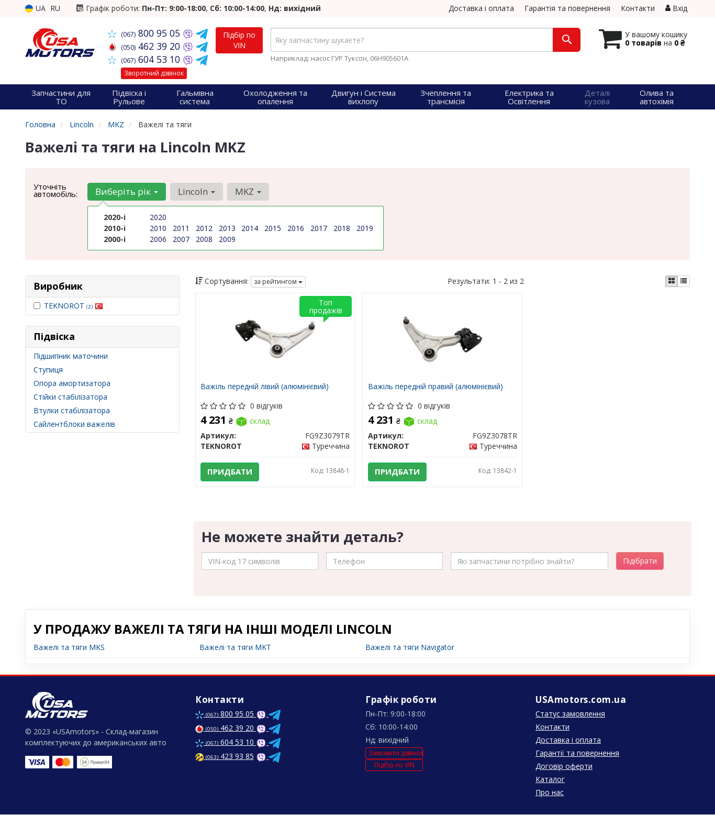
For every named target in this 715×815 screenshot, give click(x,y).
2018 (341, 228)
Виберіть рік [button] (126, 191)
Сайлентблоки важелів (74, 424)
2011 (181, 228)
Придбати (230, 472)
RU (55, 8)
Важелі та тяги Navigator (409, 648)
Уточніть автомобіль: (55, 190)
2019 (364, 228)
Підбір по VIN (239, 40)
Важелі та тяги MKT (235, 648)
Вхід (676, 8)
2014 (249, 228)
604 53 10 (145, 59)
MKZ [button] (248, 191)
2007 (181, 239)
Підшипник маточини (70, 356)
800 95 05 (145, 33)
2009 (227, 239)
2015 (272, 228)
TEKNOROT (73, 306)
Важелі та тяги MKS (69, 648)
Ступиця (48, 370)
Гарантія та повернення (567, 8)
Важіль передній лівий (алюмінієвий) (265, 386)
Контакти (638, 8)
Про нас (549, 793)
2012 (204, 228)
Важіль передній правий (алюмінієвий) (435, 386)
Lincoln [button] (196, 191)
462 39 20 (145, 46)
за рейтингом (278, 281)
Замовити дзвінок (395, 752)
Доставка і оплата (481, 8)
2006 (158, 239)
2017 (318, 228)
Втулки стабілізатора (71, 410)
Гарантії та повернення (577, 753)
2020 (158, 217)
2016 (295, 228)
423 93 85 (224, 757)
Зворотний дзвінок (154, 73)
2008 (204, 239)
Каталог (550, 780)
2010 (158, 228)
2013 (227, 228)
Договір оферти (564, 767)
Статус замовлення (570, 714)
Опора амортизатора (71, 383)
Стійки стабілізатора (70, 397)
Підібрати (640, 561)
